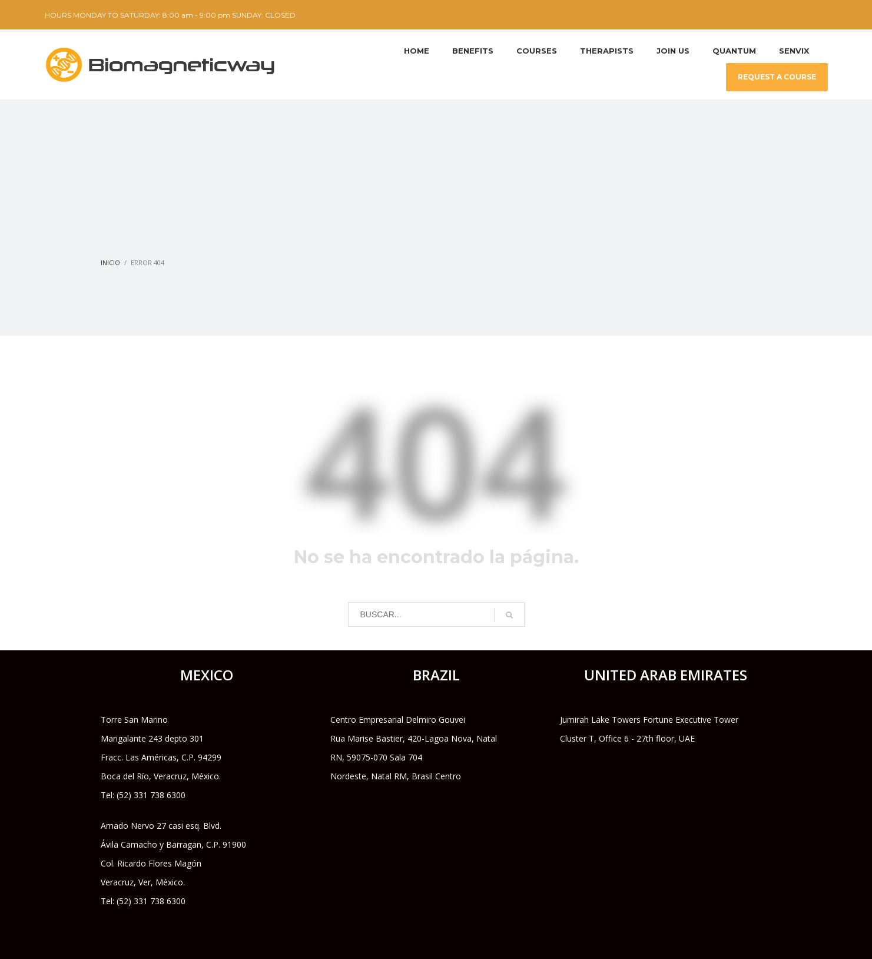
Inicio (110, 262)
